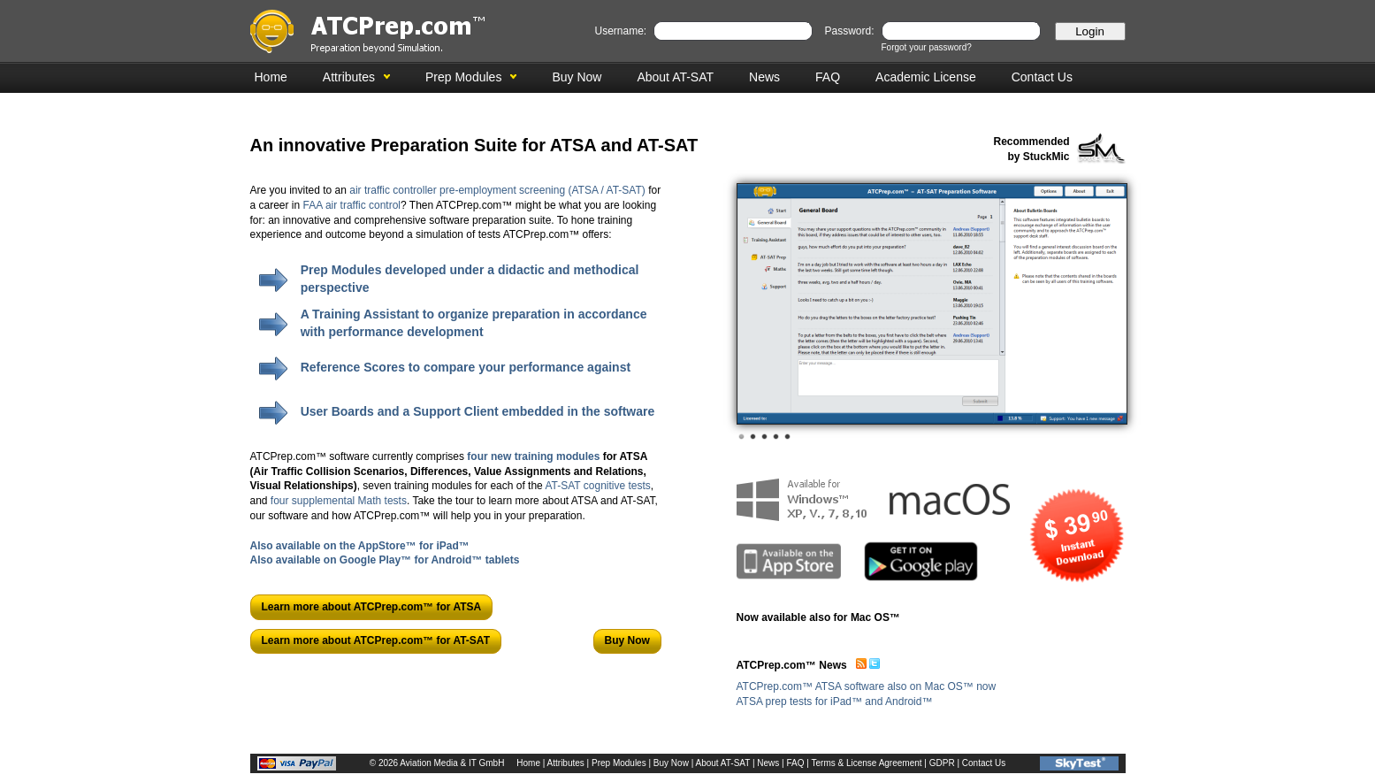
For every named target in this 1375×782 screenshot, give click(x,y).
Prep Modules (463, 77)
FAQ (827, 77)
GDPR (942, 763)
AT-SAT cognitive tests (597, 485)
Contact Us (1042, 77)
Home (271, 77)
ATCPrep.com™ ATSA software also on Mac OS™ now (867, 686)
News (764, 77)
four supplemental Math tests (339, 500)
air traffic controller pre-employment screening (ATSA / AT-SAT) (497, 190)
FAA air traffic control (352, 205)
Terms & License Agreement (867, 763)
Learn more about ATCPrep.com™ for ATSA (372, 607)
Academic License (925, 77)
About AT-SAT (675, 77)
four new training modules (533, 456)
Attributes (349, 77)
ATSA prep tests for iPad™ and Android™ (835, 701)
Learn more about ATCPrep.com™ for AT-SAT (376, 640)
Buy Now (576, 77)
